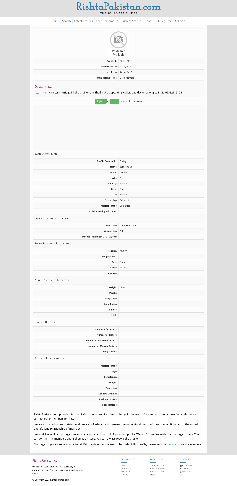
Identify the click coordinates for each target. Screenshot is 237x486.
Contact (124, 468)
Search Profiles (157, 468)
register (172, 444)
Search (66, 21)
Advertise (125, 471)
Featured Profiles (107, 21)
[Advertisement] (118, 127)
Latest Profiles (83, 21)
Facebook (186, 465)
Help (152, 474)
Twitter (184, 468)
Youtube (185, 471)
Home (55, 21)
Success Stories (131, 21)
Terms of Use (157, 465)
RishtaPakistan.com (118, 7)
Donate (149, 21)
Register (164, 21)
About (124, 465)
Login (180, 21)
